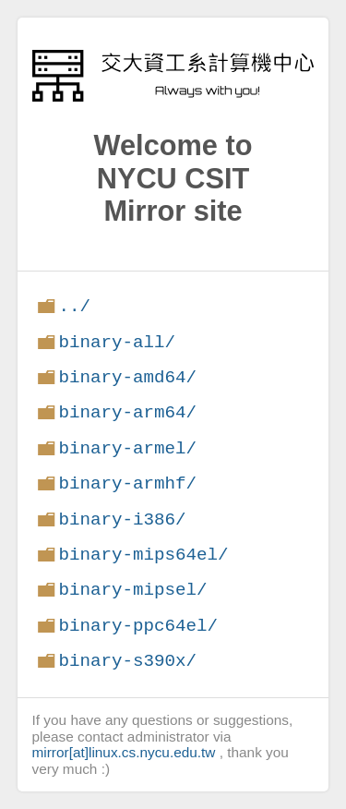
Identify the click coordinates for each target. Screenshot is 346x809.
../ (74, 306)
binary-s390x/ (127, 660)
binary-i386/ (121, 519)
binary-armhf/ (127, 483)
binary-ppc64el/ (138, 625)
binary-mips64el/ (143, 554)
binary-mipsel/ (132, 589)
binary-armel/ (127, 448)
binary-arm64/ (127, 412)
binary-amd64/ (127, 377)
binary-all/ (116, 342)
